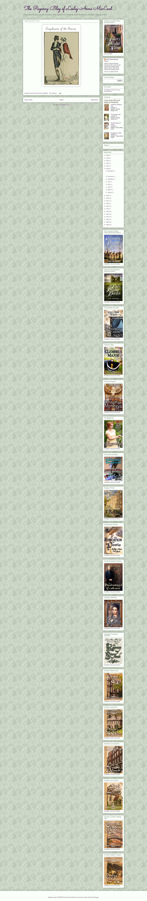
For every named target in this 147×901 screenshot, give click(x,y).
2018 (107, 198)
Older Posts (94, 100)
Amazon (113, 264)
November (111, 176)
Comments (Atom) (65, 104)
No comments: (53, 93)
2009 (107, 222)
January (110, 192)
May (109, 184)
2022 (107, 163)
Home (62, 100)
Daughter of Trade (116, 133)
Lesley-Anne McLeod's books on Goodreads (112, 101)
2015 (107, 206)
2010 (107, 219)
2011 (107, 216)
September (111, 179)
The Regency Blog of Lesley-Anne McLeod (67, 9)
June (109, 181)
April (109, 187)
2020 (107, 168)
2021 (107, 166)
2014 (107, 208)
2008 (107, 224)
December (110, 171)
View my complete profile (111, 71)
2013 (107, 211)
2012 (107, 214)
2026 (107, 155)
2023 (107, 160)
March (109, 189)
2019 (107, 195)
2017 (107, 201)
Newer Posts (28, 100)
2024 (107, 158)
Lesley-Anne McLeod (112, 59)
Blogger (97, 897)
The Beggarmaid (115, 114)
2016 (107, 203)
